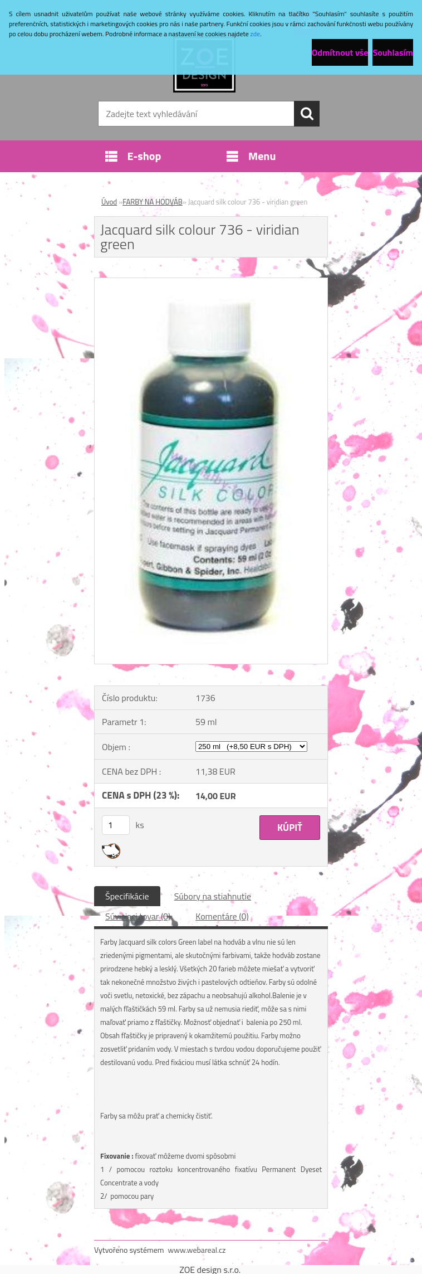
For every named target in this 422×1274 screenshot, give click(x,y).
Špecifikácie (127, 896)
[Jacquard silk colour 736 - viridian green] (211, 282)
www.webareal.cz (197, 1250)
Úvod (109, 201)
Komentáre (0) (221, 916)
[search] (307, 114)
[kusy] (116, 825)
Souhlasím (392, 52)
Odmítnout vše (340, 52)
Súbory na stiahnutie (212, 896)
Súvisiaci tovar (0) (137, 916)
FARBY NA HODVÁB (152, 201)
